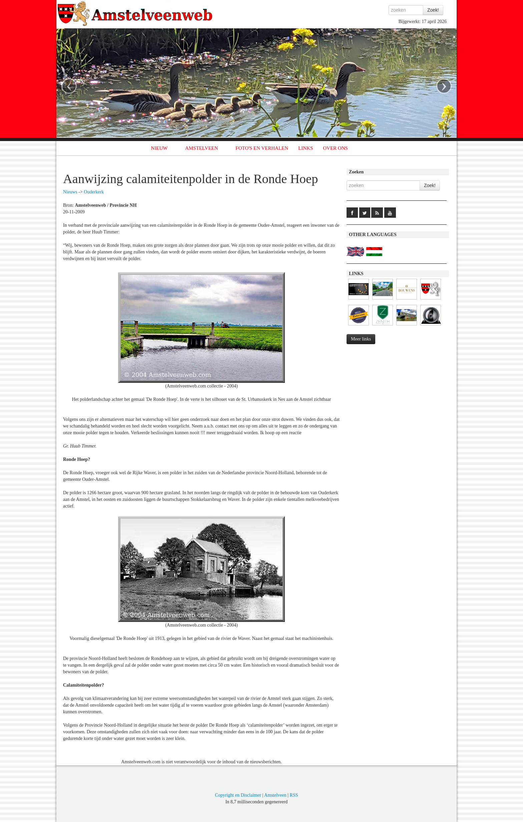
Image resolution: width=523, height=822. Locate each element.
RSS (294, 795)
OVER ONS (335, 148)
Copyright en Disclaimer (238, 795)
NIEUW (159, 148)
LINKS (305, 148)
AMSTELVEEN (201, 148)
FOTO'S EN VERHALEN (261, 148)
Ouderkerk (94, 191)
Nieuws (70, 191)
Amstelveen (275, 795)
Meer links (361, 338)
